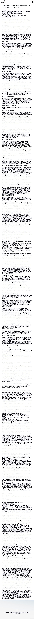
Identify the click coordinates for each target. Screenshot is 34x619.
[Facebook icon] (16, 615)
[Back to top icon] (17, 610)
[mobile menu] (32, 2)
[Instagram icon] (17, 615)
